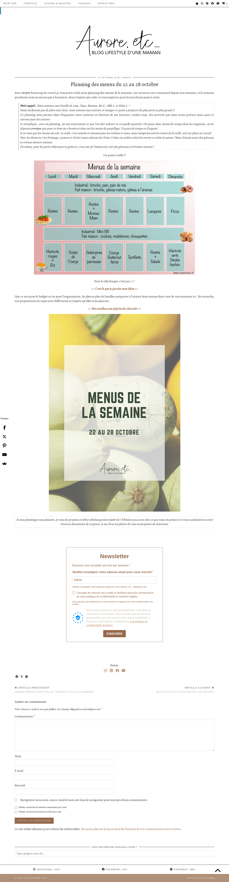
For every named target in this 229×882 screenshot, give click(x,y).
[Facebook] (212, 3)
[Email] (218, 3)
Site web (20, 785)
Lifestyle (30, 3)
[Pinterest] (207, 3)
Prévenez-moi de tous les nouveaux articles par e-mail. (40, 811)
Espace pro (106, 3)
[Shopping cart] (225, 3)
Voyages (84, 3)
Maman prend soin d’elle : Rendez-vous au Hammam (54, 689)
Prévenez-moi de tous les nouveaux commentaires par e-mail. (42, 807)
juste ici (114, 520)
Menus (126, 77)
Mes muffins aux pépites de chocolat (114, 309)
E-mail (19, 771)
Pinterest (182, 869)
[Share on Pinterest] (26, 676)
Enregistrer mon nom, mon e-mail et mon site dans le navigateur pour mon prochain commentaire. (84, 800)
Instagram (46, 869)
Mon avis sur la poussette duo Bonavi (185, 689)
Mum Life (10, 3)
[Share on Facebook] (17, 676)
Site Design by (200, 878)
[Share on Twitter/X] (22, 676)
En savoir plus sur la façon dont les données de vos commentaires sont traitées (131, 829)
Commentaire (25, 716)
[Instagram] (202, 3)
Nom (18, 756)
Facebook (114, 869)
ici (131, 281)
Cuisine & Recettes (57, 3)
